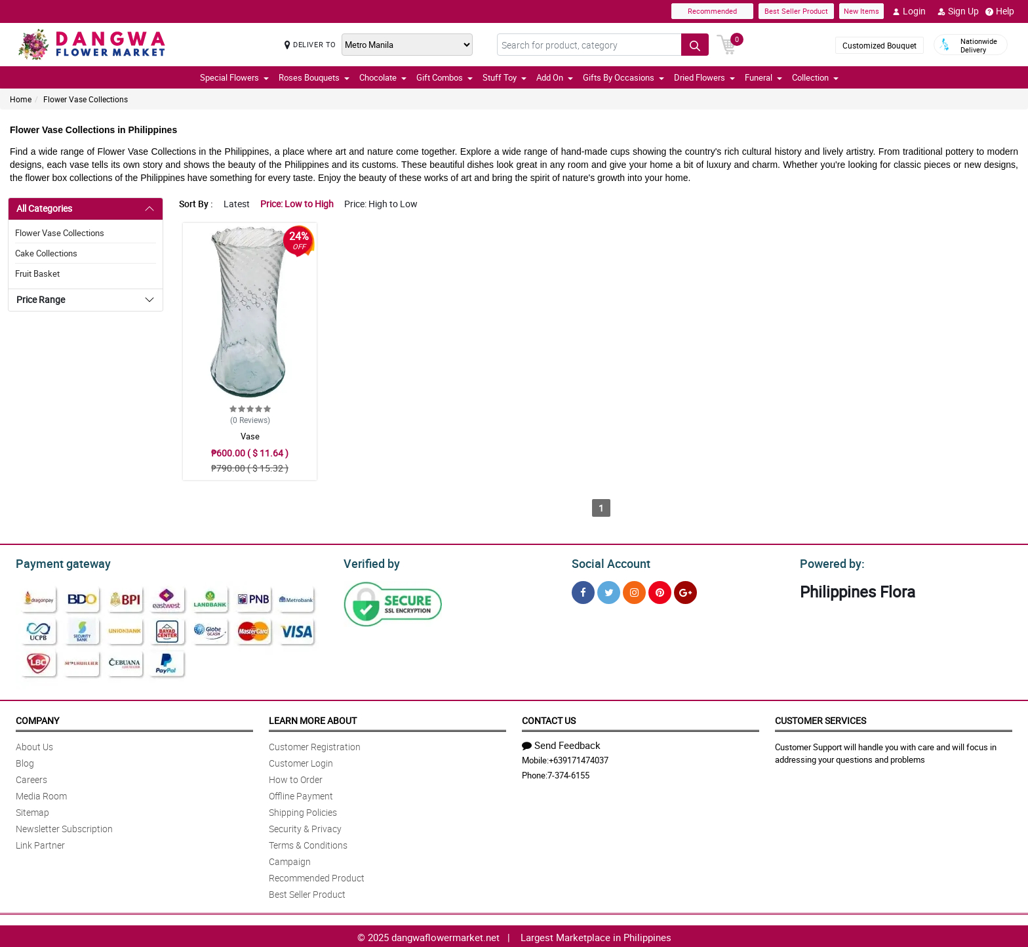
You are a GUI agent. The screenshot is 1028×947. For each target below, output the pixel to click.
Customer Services (820, 718)
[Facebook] (583, 590)
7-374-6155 (568, 773)
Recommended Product (317, 876)
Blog (25, 761)
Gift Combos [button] (444, 77)
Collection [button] (815, 77)
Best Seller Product (796, 11)
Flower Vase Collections (85, 99)
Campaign (290, 859)
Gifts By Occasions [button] (623, 77)
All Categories (44, 208)
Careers (31, 777)
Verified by (370, 562)
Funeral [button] (763, 77)
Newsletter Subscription (64, 826)
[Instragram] (634, 590)
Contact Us (549, 718)
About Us (34, 744)
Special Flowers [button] (234, 77)
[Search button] (695, 44)
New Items (861, 11)
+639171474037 (578, 758)
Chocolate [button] (382, 77)
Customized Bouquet (879, 45)
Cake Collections (46, 253)
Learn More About (313, 718)
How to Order (296, 777)
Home (20, 99)
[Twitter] (608, 590)
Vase (250, 436)
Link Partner (40, 843)
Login (909, 11)
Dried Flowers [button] (704, 77)
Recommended (712, 11)
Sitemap (32, 810)
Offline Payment (301, 794)
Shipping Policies (303, 810)
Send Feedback (561, 743)
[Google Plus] (685, 590)
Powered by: (829, 562)
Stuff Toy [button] (504, 77)
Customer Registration (315, 744)
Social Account (607, 562)
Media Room (41, 794)
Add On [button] (554, 77)
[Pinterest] (659, 590)
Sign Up (958, 11)
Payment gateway (57, 562)
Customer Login (301, 761)
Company (37, 718)
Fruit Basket (37, 273)
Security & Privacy (305, 826)
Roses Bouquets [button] (314, 77)
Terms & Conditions (308, 843)
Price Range (40, 299)
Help (999, 11)
